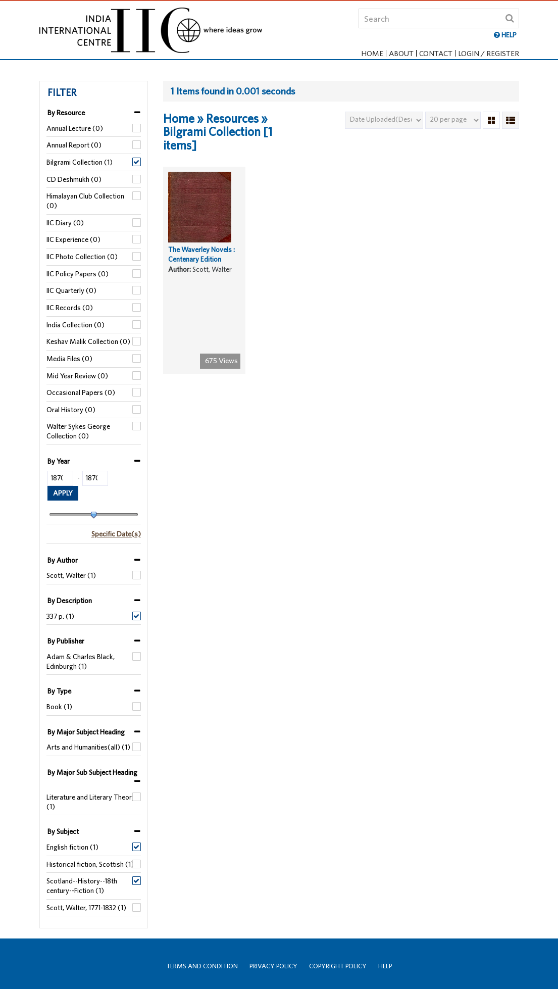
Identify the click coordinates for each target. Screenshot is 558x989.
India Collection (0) (75, 325)
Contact (435, 53)
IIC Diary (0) (65, 223)
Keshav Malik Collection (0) (88, 341)
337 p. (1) (60, 616)
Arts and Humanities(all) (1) (88, 747)
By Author (62, 560)
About (401, 53)
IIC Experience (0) (73, 239)
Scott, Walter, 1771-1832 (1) (86, 908)
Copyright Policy (338, 966)
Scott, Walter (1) (71, 575)
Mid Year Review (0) (77, 376)
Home (372, 53)
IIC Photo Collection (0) (82, 257)
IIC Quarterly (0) (71, 290)
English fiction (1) (72, 847)
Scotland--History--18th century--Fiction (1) (81, 886)
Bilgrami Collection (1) (79, 162)
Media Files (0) (69, 359)
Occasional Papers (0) (80, 392)
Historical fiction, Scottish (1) (90, 864)
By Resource (66, 113)
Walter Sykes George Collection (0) (78, 431)
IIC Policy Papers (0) (77, 274)
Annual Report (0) (74, 145)
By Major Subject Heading (86, 732)
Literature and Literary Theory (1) (90, 802)
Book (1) (59, 707)
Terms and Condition (202, 966)
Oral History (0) (70, 410)
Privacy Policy (273, 966)
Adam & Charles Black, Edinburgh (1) (80, 661)
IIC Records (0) (69, 308)
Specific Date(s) (116, 534)
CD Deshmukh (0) (74, 179)
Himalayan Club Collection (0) (85, 201)
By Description (69, 601)
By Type (59, 691)
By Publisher (65, 641)
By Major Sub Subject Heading (92, 772)
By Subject (63, 831)
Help (385, 966)
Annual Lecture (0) (74, 128)
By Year (58, 461)
